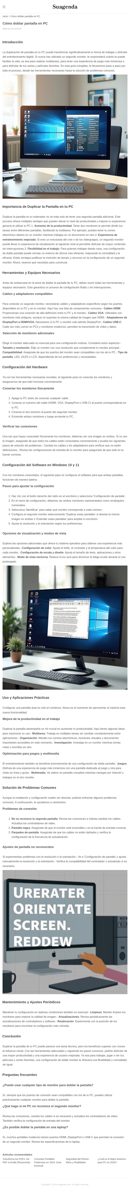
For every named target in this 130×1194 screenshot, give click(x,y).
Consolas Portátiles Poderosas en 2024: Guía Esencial (47, 1162)
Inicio (5, 16)
